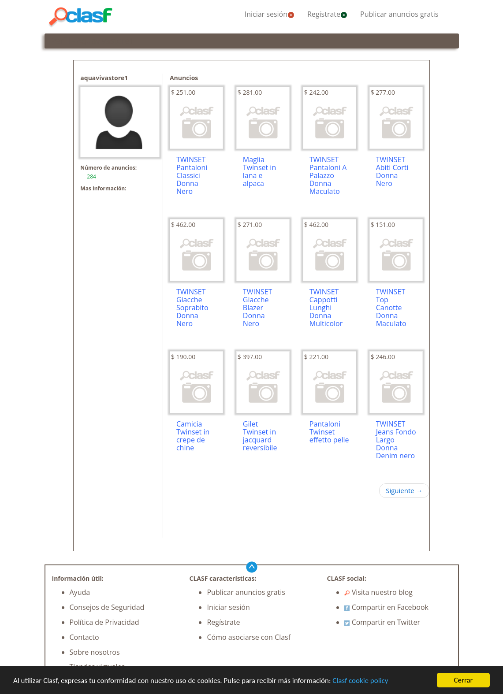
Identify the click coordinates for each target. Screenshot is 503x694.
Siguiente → (404, 490)
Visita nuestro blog (378, 592)
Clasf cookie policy (360, 681)
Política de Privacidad (104, 622)
